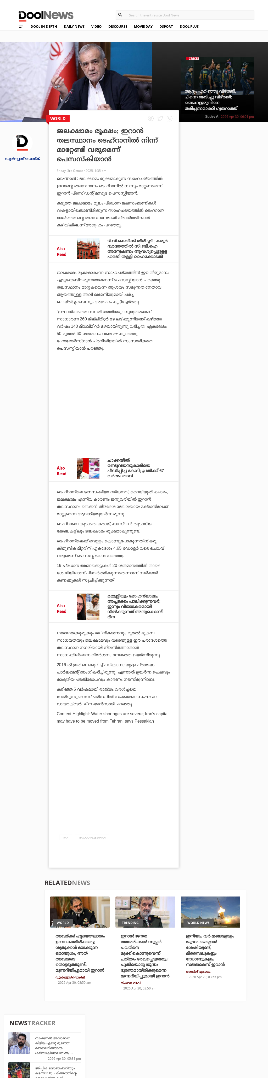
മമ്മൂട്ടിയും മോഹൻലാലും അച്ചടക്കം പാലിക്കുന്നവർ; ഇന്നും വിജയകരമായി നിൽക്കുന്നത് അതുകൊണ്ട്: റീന (135, 606)
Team (16, 1025)
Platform (161, 1024)
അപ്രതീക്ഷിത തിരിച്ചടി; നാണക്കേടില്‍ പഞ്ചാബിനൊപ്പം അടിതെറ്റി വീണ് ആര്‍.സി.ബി (232, 306)
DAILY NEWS (74, 26)
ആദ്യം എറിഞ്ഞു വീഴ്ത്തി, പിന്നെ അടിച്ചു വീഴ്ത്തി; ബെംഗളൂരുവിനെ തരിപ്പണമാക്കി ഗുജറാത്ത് (211, 100)
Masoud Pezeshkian (92, 837)
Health (79, 1038)
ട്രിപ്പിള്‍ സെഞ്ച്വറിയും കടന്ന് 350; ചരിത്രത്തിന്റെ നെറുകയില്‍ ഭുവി (234, 187)
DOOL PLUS (189, 26)
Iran (66, 837)
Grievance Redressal (33, 1052)
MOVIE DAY (143, 26)
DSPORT (166, 26)
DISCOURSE (117, 26)
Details (79, 1046)
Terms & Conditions (32, 1039)
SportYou (121, 1038)
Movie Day (161, 1031)
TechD (78, 1024)
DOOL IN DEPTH (44, 26)
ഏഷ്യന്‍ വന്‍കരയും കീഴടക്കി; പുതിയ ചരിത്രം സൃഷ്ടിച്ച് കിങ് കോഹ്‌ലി (234, 361)
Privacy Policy (26, 1032)
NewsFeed (161, 1038)
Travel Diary (124, 1024)
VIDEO (96, 26)
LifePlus (120, 1031)
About (18, 1018)
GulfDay (120, 1046)
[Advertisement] (114, 407)
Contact (20, 1046)
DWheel (80, 1031)
